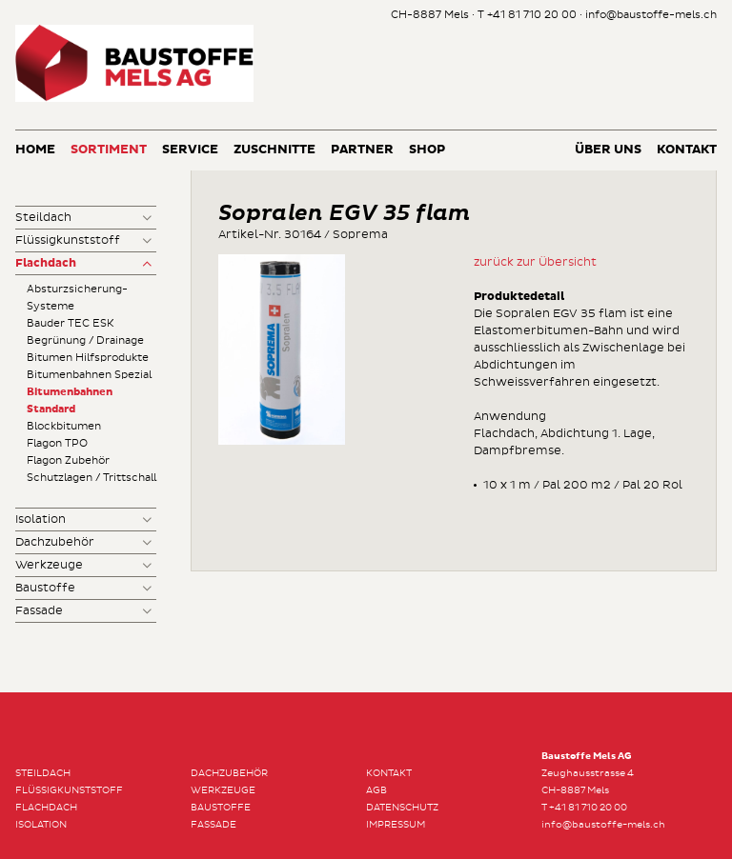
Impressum (395, 824)
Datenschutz (402, 807)
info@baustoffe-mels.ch (651, 15)
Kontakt (687, 150)
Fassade (39, 611)
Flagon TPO (57, 443)
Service (190, 150)
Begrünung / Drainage (85, 340)
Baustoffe (45, 588)
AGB (376, 790)
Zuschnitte (274, 150)
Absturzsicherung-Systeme (77, 297)
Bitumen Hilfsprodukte (88, 357)
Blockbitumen (64, 426)
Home (35, 150)
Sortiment (109, 150)
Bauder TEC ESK (70, 323)
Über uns (608, 150)
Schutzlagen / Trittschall (91, 477)
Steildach (43, 217)
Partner (362, 150)
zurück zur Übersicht (535, 262)
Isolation (40, 519)
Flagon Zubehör (68, 460)
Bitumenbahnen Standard (69, 400)
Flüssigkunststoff (67, 240)
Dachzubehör (54, 542)
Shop (427, 150)
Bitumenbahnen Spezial (89, 375)
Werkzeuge (49, 565)
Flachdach (45, 264)
